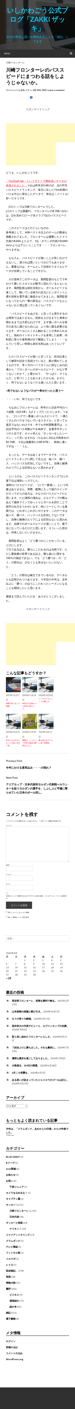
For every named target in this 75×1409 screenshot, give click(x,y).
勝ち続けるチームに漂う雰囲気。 (46, 741)
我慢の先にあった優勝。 (13, 704)
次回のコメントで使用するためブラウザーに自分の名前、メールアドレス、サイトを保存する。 (36, 897)
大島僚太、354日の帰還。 (26, 1065)
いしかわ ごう (22, 90)
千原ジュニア (17, 1186)
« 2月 (8, 978)
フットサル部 (13, 1252)
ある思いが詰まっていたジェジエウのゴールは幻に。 (40, 1079)
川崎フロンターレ (15, 62)
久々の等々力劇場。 (22, 1018)
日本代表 (14, 1216)
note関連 (11, 1168)
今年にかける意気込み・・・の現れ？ (28, 767)
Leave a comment (56, 90)
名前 (8, 865)
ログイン (10, 1341)
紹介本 (13, 1306)
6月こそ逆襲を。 (21, 1072)
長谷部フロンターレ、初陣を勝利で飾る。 (34, 1000)
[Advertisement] (31, 144)
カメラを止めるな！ (16, 1192)
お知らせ (10, 1174)
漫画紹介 (14, 1300)
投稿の (12, 1347)
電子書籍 (10, 1318)
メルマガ (10, 1258)
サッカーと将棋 (14, 1222)
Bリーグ (10, 1162)
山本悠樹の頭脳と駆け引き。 (27, 1011)
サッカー (10, 1204)
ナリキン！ (15, 1228)
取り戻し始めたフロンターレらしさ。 (32, 1036)
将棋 (8, 1276)
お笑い (9, 1180)
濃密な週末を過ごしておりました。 (31, 1058)
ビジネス (14, 1294)
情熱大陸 (10, 1282)
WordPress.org (14, 1359)
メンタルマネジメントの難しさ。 (46, 700)
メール (9, 874)
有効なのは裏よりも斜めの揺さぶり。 (29, 706)
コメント (9, 825)
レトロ (9, 1264)
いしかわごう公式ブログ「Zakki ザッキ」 (37, 19)
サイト (8, 884)
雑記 (8, 1312)
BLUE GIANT (13, 1156)
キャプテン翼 (13, 1198)
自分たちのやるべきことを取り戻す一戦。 (13, 743)
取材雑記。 (12, 1270)
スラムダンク (13, 1240)
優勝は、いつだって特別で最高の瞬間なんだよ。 (29, 743)
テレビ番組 (12, 1246)
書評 (8, 1288)
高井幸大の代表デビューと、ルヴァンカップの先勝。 (40, 1025)
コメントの (14, 1353)
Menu (7, 53)
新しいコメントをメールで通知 (18, 912)
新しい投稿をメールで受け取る (18, 917)
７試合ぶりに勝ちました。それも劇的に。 (34, 1047)
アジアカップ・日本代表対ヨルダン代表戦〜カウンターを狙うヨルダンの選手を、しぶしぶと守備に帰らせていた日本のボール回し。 (36, 788)
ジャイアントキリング (18, 1234)
